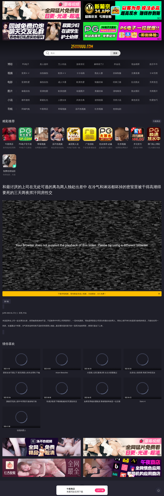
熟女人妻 (99, 73)
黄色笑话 (135, 100)
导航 (10, 109)
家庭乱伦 (44, 100)
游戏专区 (80, 64)
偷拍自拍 (44, 82)
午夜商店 (44, 109)
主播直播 (135, 73)
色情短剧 (117, 109)
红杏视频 (99, 109)
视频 (10, 73)
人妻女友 (62, 100)
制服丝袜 (99, 82)
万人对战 (62, 64)
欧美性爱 (80, 82)
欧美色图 (62, 91)
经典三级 (117, 82)
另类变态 (154, 82)
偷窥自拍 (26, 91)
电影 (10, 82)
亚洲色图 (44, 91)
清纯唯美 (117, 91)
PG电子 (25, 64)
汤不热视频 (80, 109)
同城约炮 (26, 109)
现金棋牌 (135, 64)
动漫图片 (80, 91)
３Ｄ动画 (80, 73)
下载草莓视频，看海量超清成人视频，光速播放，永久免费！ (109, 293)
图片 (10, 91)
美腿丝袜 (99, 91)
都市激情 (26, 100)
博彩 (10, 64)
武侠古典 (80, 100)
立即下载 (100, 490)
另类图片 (154, 91)
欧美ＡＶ (62, 73)
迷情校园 (99, 100)
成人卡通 (62, 82)
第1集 (6, 301)
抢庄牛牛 (154, 64)
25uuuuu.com (82, 46)
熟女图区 (135, 91)
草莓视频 (62, 109)
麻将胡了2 (98, 64)
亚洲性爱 (26, 82)
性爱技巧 (154, 100)
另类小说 (117, 100)
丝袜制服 (117, 73)
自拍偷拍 (44, 73)
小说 (10, 100)
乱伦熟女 (135, 82)
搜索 (115, 53)
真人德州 (44, 64)
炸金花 (117, 64)
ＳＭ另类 (154, 73)
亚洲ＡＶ (26, 73)
